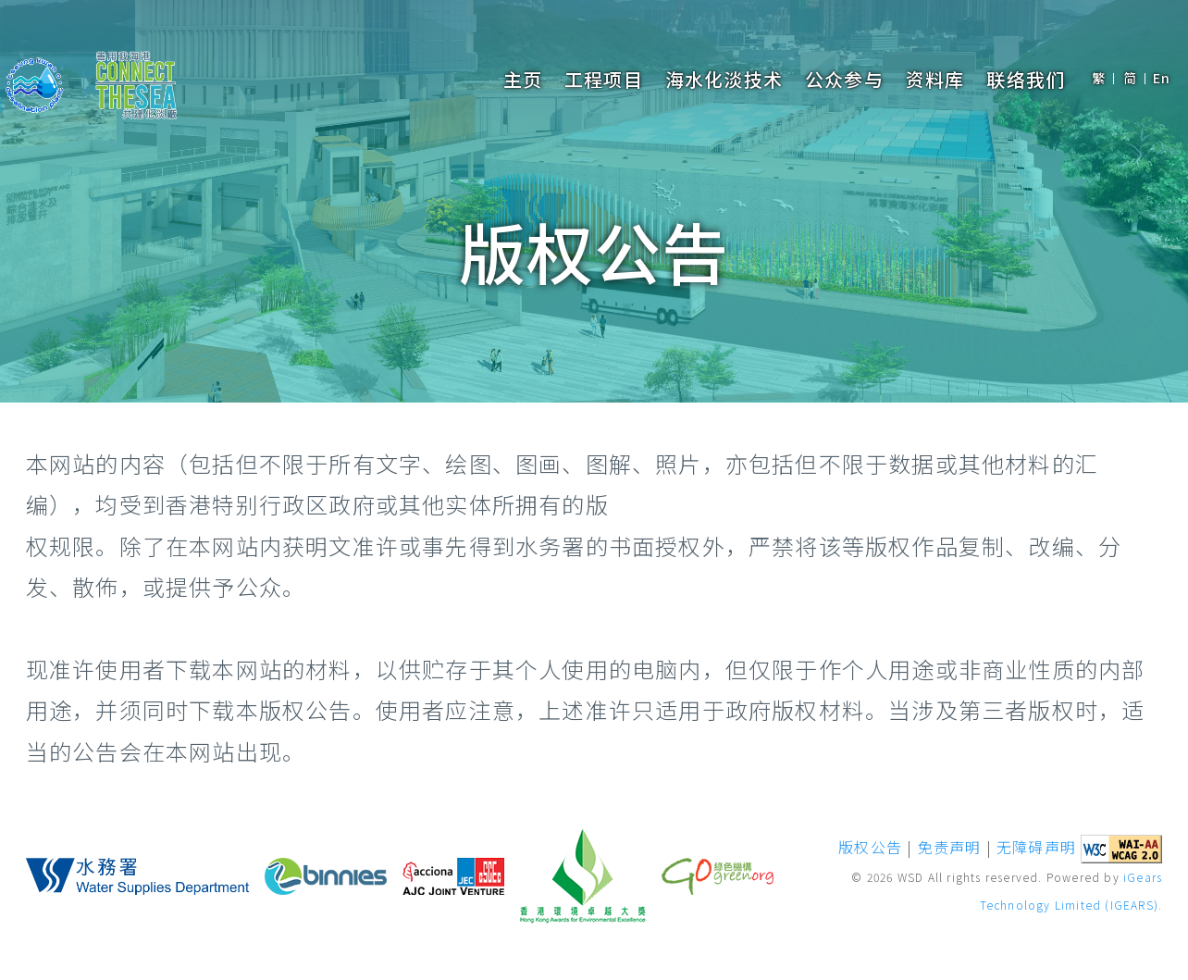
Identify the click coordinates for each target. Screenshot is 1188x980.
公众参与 (844, 79)
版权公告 (870, 847)
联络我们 (1025, 79)
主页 (522, 79)
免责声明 (950, 847)
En (1161, 77)
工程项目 (603, 79)
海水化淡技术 (724, 79)
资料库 (935, 79)
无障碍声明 (1036, 847)
